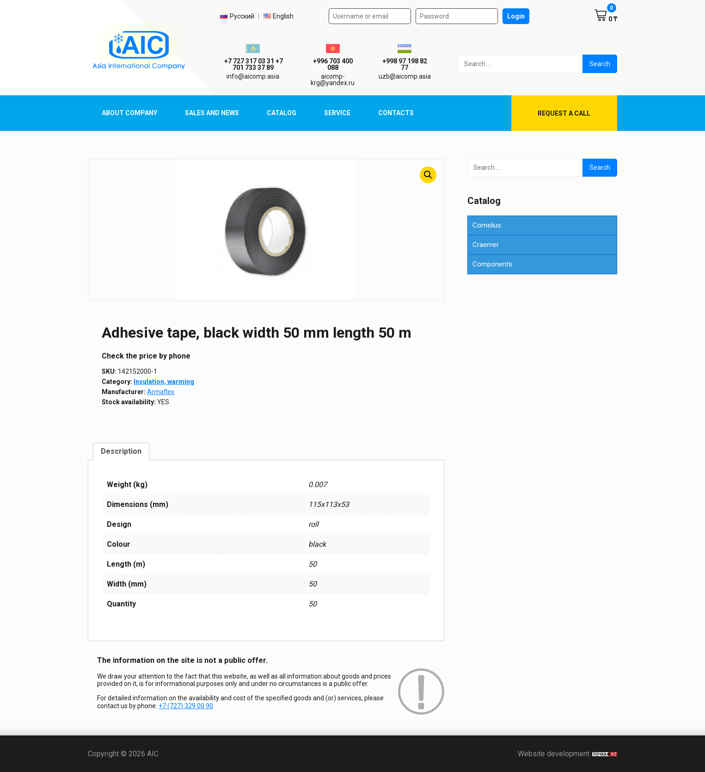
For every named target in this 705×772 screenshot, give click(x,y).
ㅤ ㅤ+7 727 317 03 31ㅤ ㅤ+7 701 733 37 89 (253, 64)
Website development (567, 753)
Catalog (281, 113)
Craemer (485, 245)
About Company (129, 113)
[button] (428, 175)
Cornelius (486, 225)
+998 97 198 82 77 (404, 64)
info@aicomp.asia (253, 76)
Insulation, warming (164, 381)
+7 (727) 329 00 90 (186, 706)
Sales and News (212, 113)
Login (516, 16)
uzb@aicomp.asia (405, 76)
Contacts (396, 113)
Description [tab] (121, 451)
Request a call (564, 113)
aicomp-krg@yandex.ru (333, 79)
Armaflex (160, 391)
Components (492, 264)
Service (337, 113)
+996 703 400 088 (333, 64)
